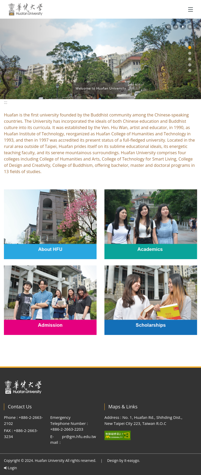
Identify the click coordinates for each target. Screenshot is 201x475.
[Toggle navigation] (190, 9)
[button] (168, 27)
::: (5, 102)
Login (10, 467)
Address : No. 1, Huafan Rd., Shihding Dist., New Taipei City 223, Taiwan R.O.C (143, 420)
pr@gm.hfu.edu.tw (79, 436)
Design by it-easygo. (123, 460)
